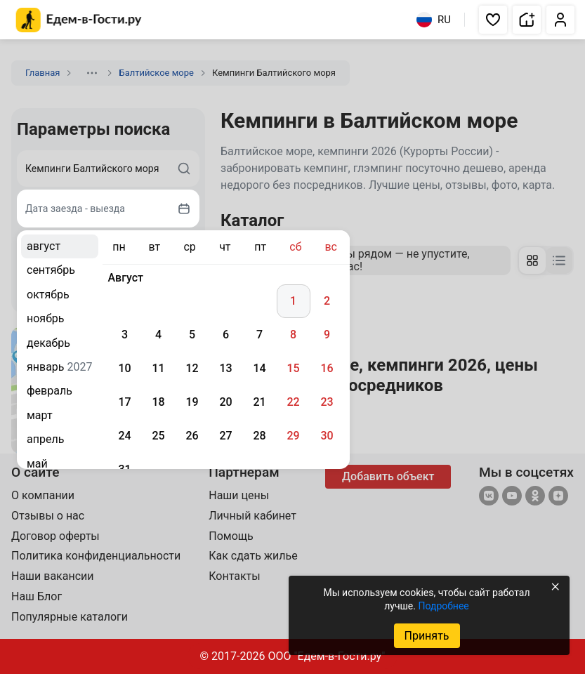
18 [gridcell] (158, 402)
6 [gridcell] (226, 334)
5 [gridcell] (192, 334)
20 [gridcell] (225, 402)
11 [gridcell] (158, 368)
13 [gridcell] (225, 368)
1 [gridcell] (293, 301)
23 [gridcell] (326, 402)
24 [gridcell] (124, 435)
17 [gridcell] (124, 402)
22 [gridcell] (293, 402)
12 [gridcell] (191, 368)
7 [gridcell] (259, 334)
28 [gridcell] (259, 435)
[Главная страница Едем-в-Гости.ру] (79, 20)
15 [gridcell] (293, 368)
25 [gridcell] (158, 435)
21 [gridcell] (259, 402)
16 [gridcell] (326, 368)
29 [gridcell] (293, 435)
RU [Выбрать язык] (433, 19)
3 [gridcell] (124, 334)
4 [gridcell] (158, 334)
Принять (426, 635)
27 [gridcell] (225, 435)
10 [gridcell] (124, 368)
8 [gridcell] (293, 334)
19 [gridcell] (191, 402)
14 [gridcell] (259, 368)
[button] (493, 20)
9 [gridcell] (327, 334)
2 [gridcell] (327, 301)
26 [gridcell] (191, 435)
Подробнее (443, 606)
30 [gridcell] (326, 435)
